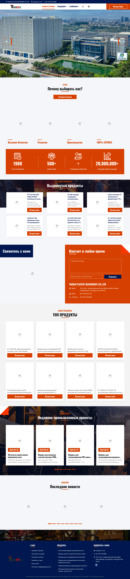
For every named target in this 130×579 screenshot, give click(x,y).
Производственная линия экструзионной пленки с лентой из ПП (70, 570)
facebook (96, 565)
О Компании (74, 6)
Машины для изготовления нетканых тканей (71, 554)
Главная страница (48, 6)
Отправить (113, 276)
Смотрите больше (65, 97)
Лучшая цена (34, 210)
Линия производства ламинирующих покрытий (72, 566)
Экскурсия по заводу (38, 554)
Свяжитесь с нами (37, 560)
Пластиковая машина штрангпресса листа (71, 550)
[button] (7, 41)
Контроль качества (37, 557)
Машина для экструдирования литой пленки (71, 557)
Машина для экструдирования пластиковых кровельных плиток (71, 561)
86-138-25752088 (50, 2)
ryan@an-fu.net (36, 2)
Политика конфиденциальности (41, 567)
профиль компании (37, 550)
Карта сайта (35, 563)
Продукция (62, 6)
